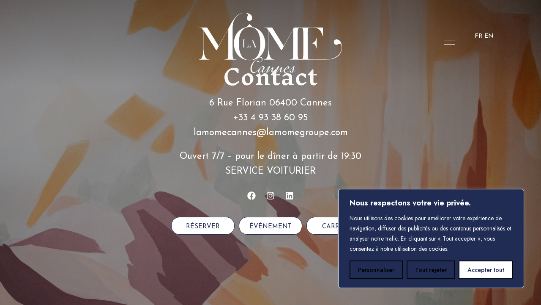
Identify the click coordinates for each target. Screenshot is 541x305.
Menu (447, 42)
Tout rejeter (431, 270)
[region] (431, 238)
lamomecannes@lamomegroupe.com (271, 133)
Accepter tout (485, 270)
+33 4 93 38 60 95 (270, 118)
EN (489, 36)
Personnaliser (376, 270)
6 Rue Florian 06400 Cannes (270, 103)
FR (479, 36)
